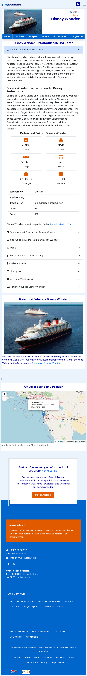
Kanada (54, 224)
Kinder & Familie (16, 263)
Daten (45, 36)
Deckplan (33, 36)
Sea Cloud (15, 606)
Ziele (27, 657)
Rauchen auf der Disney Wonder (26, 286)
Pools (11, 247)
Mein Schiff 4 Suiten (53, 606)
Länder (17, 657)
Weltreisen (32, 636)
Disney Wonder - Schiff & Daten (25, 49)
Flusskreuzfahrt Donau (21, 601)
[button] (8, 328)
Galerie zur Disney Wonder (46, 363)
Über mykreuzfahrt (54, 657)
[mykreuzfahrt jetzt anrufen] (78, 4)
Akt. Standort (60, 36)
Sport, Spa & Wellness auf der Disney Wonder (33, 239)
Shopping (14, 271)
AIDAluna (69, 601)
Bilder (7, 36)
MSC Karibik (16, 636)
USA (69, 224)
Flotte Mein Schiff (19, 631)
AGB (71, 657)
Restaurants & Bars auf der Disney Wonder (31, 232)
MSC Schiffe (60, 631)
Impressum (58, 662)
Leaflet (58, 441)
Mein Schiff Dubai (41, 631)
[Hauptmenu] (84, 4)
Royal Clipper (31, 606)
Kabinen (19, 36)
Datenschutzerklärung (35, 662)
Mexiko (62, 224)
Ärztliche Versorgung (20, 279)
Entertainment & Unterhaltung (25, 255)
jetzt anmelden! (43, 494)
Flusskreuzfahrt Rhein (49, 601)
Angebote (77, 36)
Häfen (37, 657)
